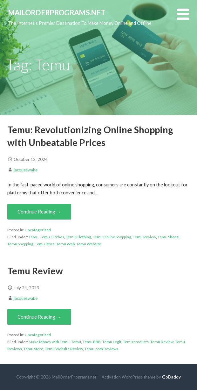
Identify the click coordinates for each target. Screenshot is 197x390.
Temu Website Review (64, 348)
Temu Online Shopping (112, 237)
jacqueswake (25, 169)
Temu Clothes (52, 237)
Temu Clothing (78, 237)
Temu (33, 237)
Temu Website (88, 244)
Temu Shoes (168, 237)
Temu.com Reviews (101, 348)
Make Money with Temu (49, 341)
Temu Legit (111, 341)
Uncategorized (38, 229)
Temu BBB (92, 341)
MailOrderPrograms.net (56, 12)
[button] (187, 18)
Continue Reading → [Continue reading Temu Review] (39, 317)
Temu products (136, 341)
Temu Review (144, 237)
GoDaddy (171, 376)
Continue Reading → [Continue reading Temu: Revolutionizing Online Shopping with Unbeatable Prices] (39, 211)
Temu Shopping (20, 244)
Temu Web (65, 244)
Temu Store (45, 244)
